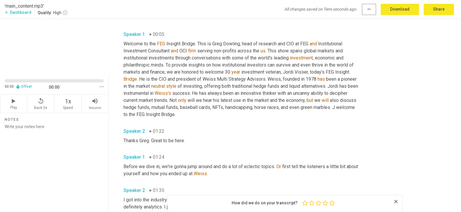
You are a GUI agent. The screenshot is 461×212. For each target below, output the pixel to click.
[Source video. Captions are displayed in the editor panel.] (54, 46)
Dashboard (18, 12)
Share (439, 9)
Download (400, 9)
